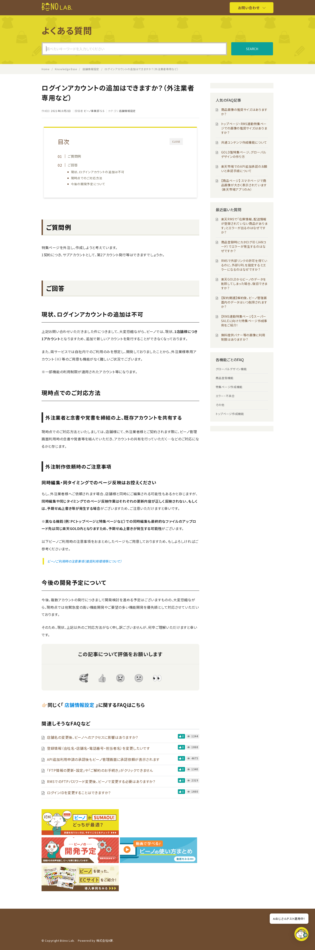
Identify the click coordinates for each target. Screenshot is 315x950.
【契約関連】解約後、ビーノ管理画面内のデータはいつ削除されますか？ (244, 302)
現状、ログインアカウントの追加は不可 (97, 172)
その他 (220, 405)
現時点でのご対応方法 (86, 178)
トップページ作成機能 (230, 414)
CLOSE (176, 141)
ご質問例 (74, 156)
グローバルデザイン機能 (231, 369)
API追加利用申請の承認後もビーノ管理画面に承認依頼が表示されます (103, 759)
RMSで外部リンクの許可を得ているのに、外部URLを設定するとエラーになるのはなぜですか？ (244, 265)
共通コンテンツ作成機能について (244, 142)
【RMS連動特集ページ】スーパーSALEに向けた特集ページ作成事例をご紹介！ (244, 320)
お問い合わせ (248, 7)
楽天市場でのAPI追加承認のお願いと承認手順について (244, 168)
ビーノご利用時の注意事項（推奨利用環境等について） (84, 561)
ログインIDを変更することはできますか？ (79, 792)
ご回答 (73, 164)
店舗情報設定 (127, 111)
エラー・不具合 (225, 396)
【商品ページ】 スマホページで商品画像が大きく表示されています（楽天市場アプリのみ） (244, 185)
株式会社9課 (104, 940)
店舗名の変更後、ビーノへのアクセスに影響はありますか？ (92, 737)
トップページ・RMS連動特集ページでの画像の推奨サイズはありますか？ (244, 128)
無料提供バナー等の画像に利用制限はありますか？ (243, 337)
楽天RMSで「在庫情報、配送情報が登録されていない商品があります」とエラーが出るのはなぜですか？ (244, 225)
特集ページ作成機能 (229, 387)
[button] (301, 935)
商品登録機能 (225, 378)
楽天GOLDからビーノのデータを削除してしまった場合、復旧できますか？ (244, 283)
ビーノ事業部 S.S (94, 111)
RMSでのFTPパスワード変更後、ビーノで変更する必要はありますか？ (101, 781)
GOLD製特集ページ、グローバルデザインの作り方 (243, 154)
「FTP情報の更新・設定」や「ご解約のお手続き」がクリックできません (100, 770)
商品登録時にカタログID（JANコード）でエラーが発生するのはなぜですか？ (243, 246)
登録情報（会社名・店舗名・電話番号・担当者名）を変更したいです (98, 748)
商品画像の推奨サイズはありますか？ (244, 111)
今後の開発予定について (88, 184)
